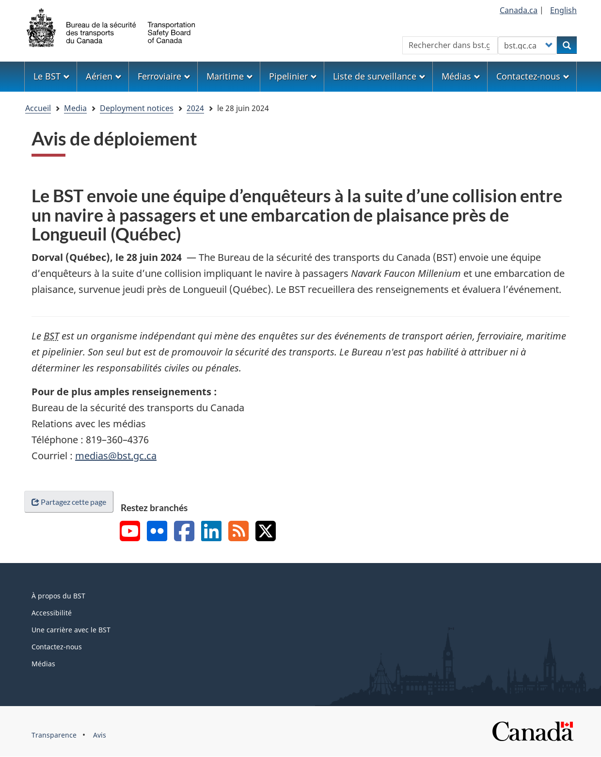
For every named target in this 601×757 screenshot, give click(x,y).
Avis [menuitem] (99, 735)
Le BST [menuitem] (51, 76)
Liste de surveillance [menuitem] (379, 76)
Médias (43, 663)
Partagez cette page (69, 501)
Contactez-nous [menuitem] (532, 76)
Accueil (38, 108)
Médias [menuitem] (461, 76)
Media (75, 108)
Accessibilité (52, 612)
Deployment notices (137, 108)
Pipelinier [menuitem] (293, 76)
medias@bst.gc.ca (116, 455)
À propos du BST (58, 595)
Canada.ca (519, 10)
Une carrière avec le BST (71, 629)
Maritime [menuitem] (229, 76)
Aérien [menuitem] (104, 76)
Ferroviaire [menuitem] (164, 76)
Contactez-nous (57, 646)
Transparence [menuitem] (54, 735)
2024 (195, 108)
